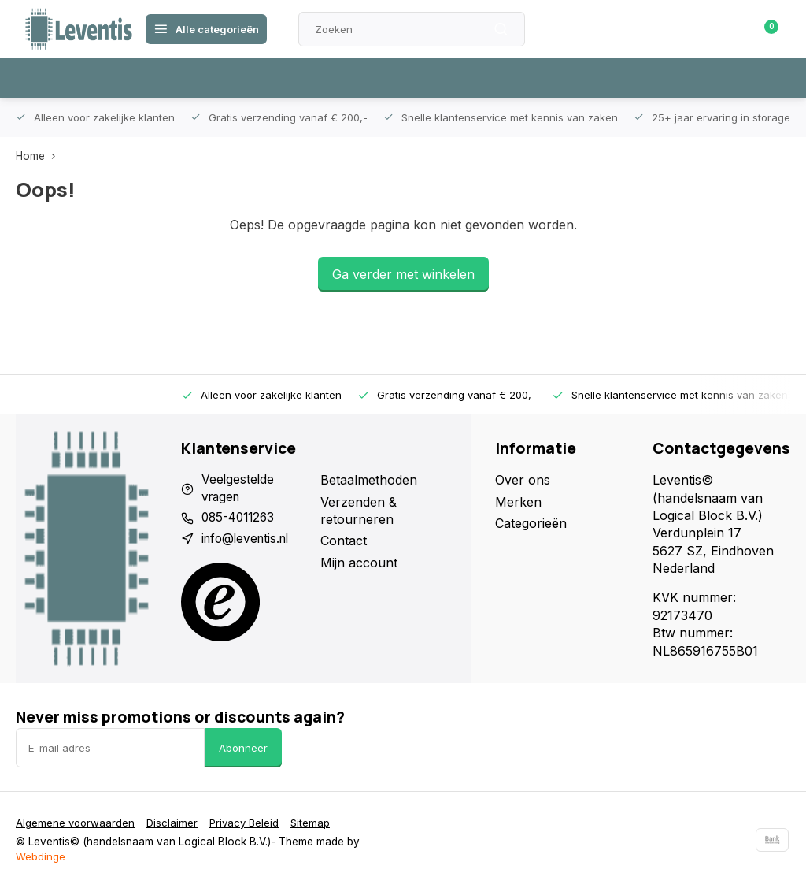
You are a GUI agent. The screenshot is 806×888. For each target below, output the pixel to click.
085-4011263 (240, 519)
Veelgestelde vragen (238, 488)
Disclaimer (175, 822)
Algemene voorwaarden (76, 822)
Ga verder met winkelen (403, 274)
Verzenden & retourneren (358, 510)
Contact (343, 540)
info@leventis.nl (248, 540)
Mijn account (358, 562)
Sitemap (317, 822)
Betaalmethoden (368, 480)
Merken (518, 502)
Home (39, 156)
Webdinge (40, 856)
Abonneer (243, 747)
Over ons (522, 480)
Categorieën (531, 523)
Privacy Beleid (249, 822)
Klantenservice (604, 29)
